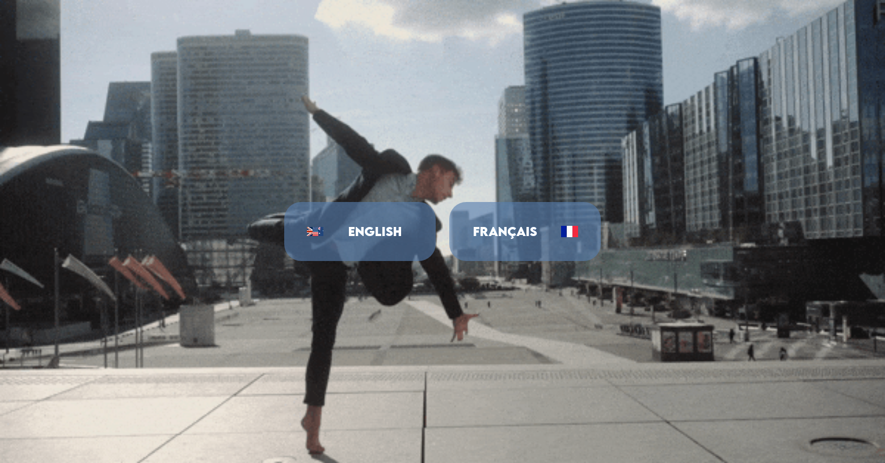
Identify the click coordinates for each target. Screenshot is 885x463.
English (375, 231)
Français (505, 231)
